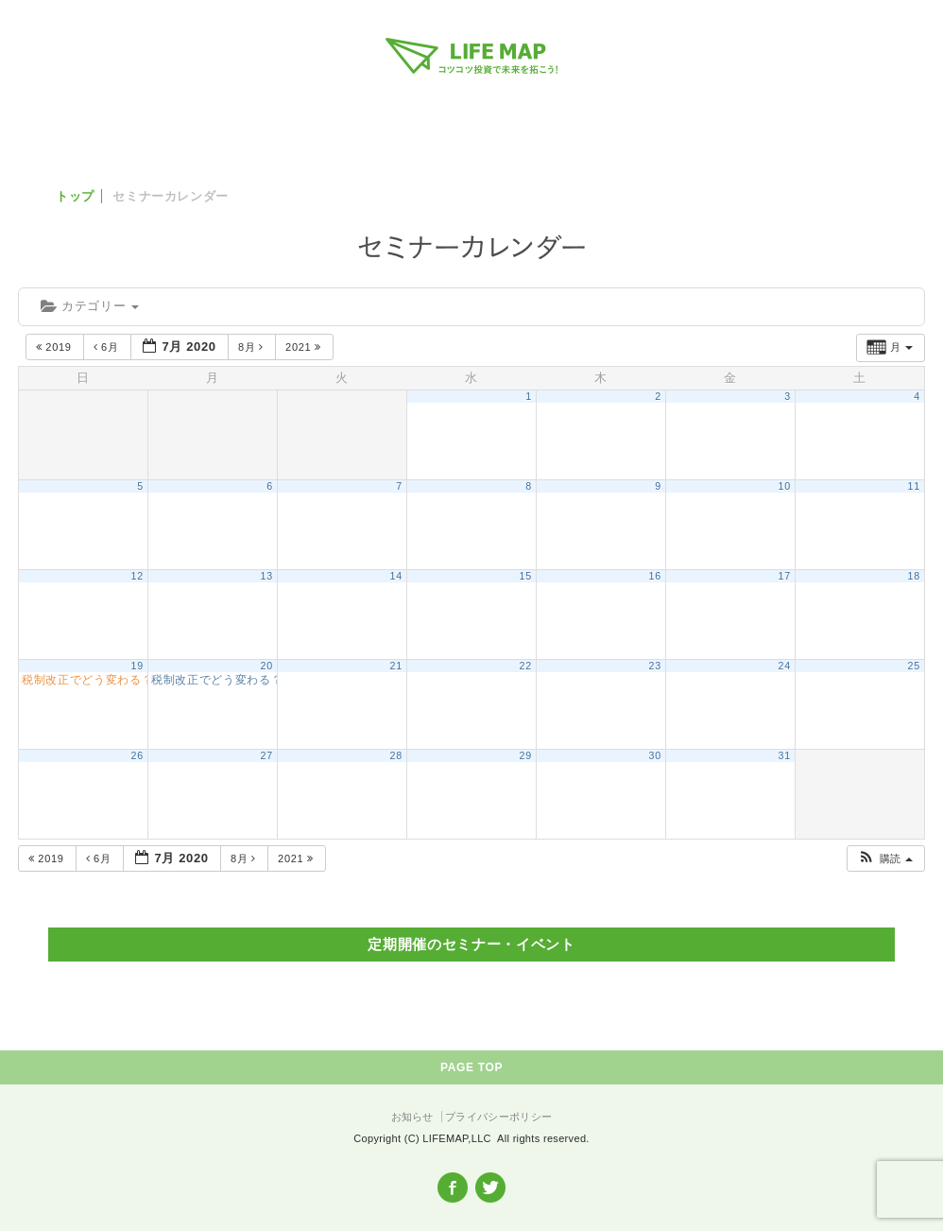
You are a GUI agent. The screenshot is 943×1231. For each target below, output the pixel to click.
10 (785, 486)
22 (526, 665)
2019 (55, 347)
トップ (75, 196)
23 (655, 665)
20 (267, 665)
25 (914, 665)
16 (655, 575)
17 (785, 575)
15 (526, 575)
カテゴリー (90, 306)
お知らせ (412, 1116)
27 (267, 755)
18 (914, 575)
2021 (304, 347)
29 (526, 755)
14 (396, 575)
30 (655, 755)
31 (785, 755)
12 (137, 575)
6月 (108, 347)
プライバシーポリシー (498, 1116)
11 (914, 486)
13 (267, 575)
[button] (885, 859)
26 (137, 755)
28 (396, 755)
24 (785, 665)
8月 (252, 347)
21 (396, 665)
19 (137, 665)
